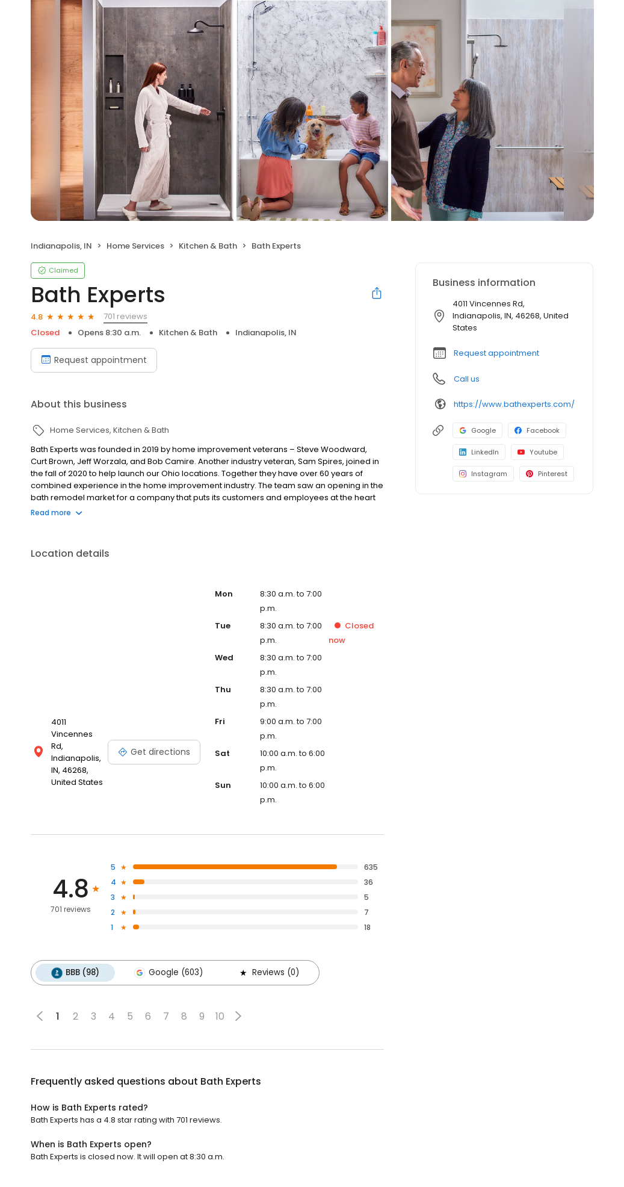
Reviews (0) (268, 973)
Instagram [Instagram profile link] (483, 474)
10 (219, 1016)
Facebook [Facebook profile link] (537, 430)
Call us (467, 379)
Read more (56, 512)
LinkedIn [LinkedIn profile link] (479, 452)
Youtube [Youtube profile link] (537, 452)
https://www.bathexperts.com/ (514, 404)
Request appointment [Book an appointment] (94, 360)
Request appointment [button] (496, 353)
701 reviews (125, 316)
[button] (238, 1016)
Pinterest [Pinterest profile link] (546, 474)
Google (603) (168, 973)
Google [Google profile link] (477, 430)
